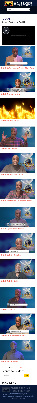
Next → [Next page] (28, 368)
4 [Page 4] (18, 368)
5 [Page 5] (19, 368)
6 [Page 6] (20, 368)
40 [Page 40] (24, 368)
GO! (27, 375)
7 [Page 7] (21, 368)
